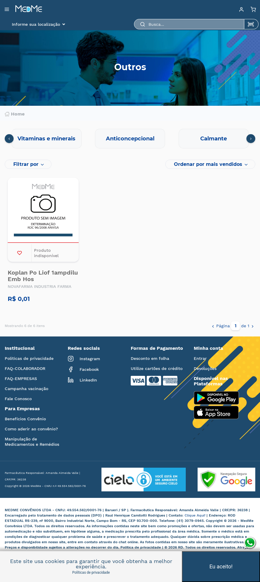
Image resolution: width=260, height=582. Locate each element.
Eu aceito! (220, 566)
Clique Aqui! (195, 515)
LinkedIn (82, 380)
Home (15, 114)
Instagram (84, 359)
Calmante (213, 138)
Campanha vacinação (26, 388)
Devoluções (205, 368)
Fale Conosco (18, 398)
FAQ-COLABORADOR (25, 368)
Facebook (83, 369)
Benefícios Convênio (25, 418)
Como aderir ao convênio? (31, 429)
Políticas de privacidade (29, 358)
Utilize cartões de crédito (157, 368)
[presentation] (9, 138)
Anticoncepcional (130, 138)
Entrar (200, 358)
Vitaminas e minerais (46, 138)
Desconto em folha (150, 358)
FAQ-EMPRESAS (21, 378)
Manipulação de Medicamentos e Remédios (32, 442)
